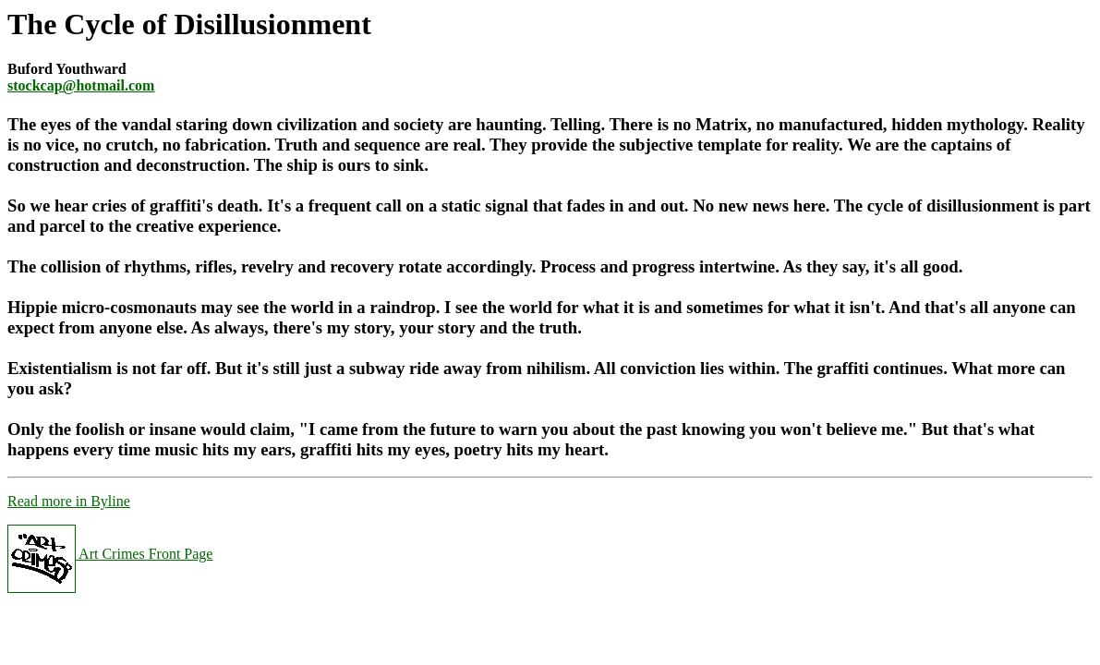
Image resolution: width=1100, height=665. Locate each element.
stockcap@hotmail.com (80, 85)
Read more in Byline (68, 501)
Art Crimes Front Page (109, 554)
